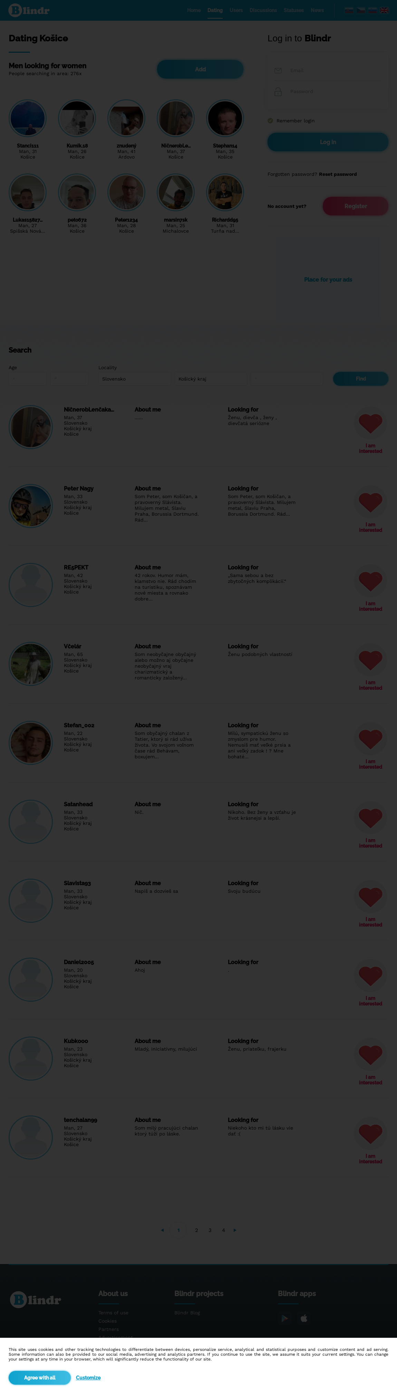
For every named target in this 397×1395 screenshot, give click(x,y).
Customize (88, 1378)
